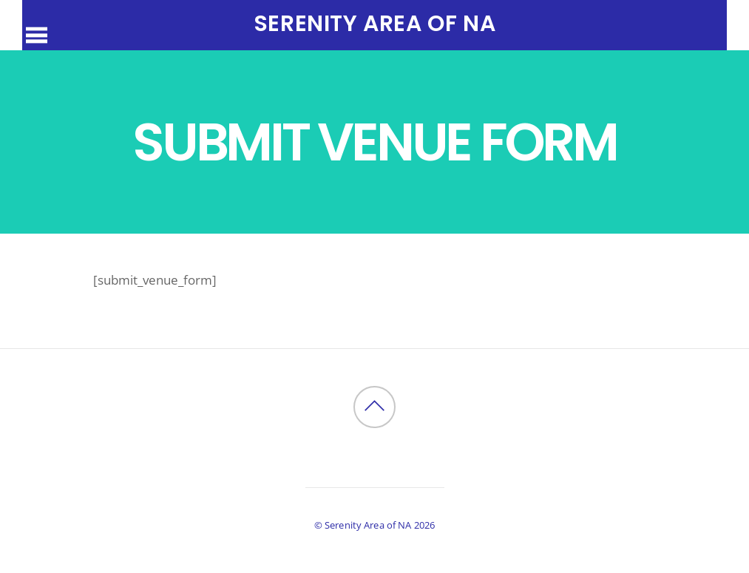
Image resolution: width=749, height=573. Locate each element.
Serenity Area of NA (368, 525)
